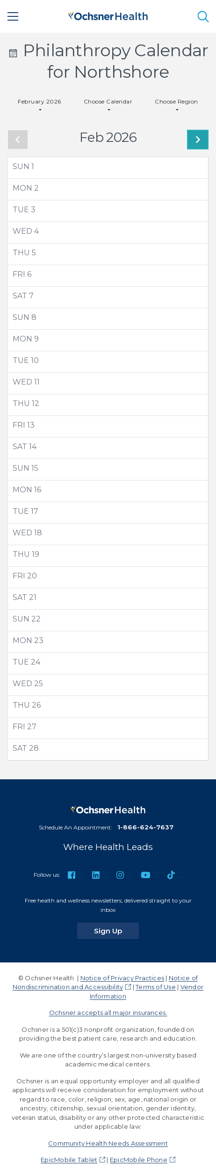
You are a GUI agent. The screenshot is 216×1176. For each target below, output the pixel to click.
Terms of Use (156, 987)
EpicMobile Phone (138, 1159)
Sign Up (116, 930)
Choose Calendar (108, 101)
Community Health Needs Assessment (108, 1143)
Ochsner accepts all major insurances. (108, 1012)
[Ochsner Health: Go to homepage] (108, 14)
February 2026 (39, 101)
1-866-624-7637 (145, 827)
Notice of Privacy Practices (122, 978)
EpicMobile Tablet (69, 1159)
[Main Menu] (13, 16)
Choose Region (176, 101)
